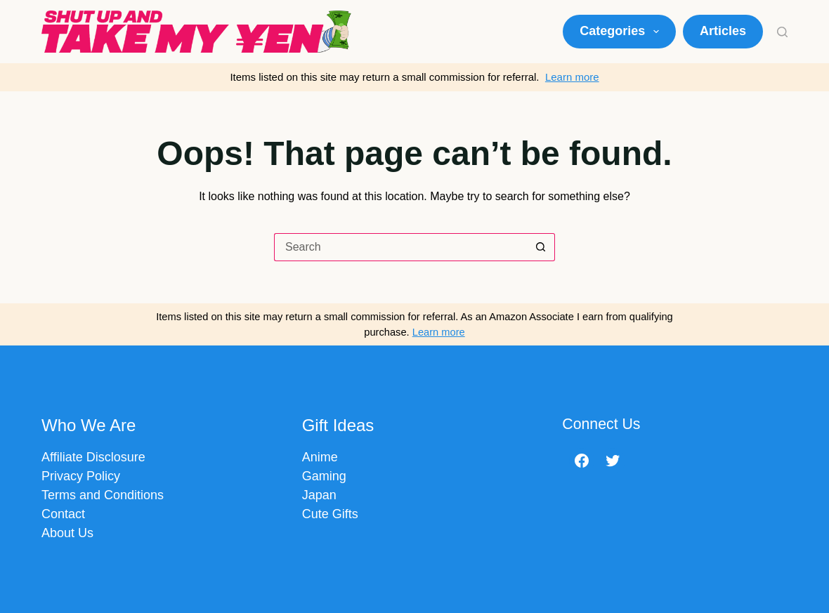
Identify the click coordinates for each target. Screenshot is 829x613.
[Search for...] (400, 247)
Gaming (324, 476)
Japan (319, 495)
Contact (63, 514)
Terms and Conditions (102, 495)
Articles (723, 31)
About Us (67, 533)
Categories (622, 31)
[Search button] (541, 247)
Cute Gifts (330, 514)
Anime (320, 457)
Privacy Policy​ (80, 476)
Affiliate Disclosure (93, 457)
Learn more (572, 77)
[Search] (782, 32)
